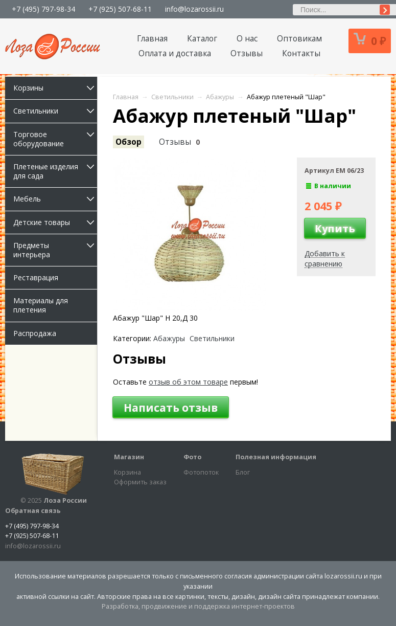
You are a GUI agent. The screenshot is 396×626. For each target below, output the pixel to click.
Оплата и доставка (174, 53)
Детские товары (55, 222)
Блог (243, 472)
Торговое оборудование (55, 138)
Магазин (129, 457)
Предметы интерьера (55, 249)
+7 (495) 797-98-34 (43, 9)
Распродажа (34, 333)
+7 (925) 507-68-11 (120, 9)
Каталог (202, 38)
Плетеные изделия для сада (55, 171)
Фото (192, 457)
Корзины (55, 88)
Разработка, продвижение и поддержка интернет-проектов (198, 606)
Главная (152, 38)
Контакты (301, 53)
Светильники (55, 111)
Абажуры (169, 338)
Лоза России (65, 500)
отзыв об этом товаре (188, 382)
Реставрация (35, 277)
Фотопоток (201, 472)
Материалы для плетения (40, 305)
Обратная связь (33, 510)
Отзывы (246, 53)
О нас (247, 38)
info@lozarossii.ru (194, 9)
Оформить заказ (140, 482)
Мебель (55, 199)
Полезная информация (276, 457)
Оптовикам (299, 38)
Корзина (127, 472)
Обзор (128, 142)
